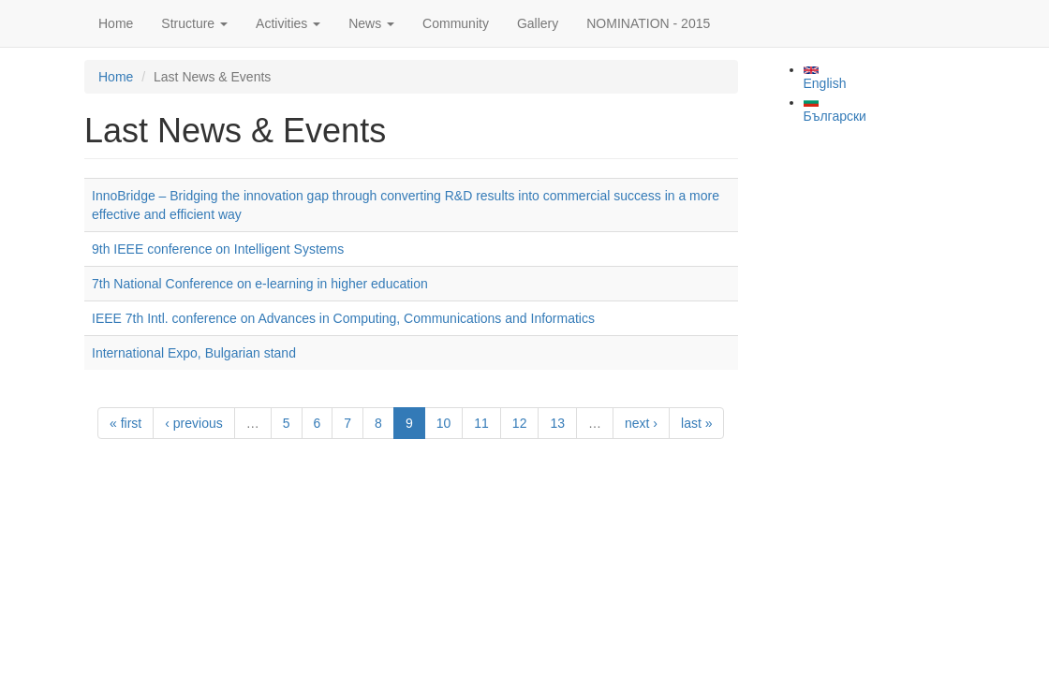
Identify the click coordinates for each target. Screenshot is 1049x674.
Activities (288, 23)
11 (481, 423)
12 (519, 423)
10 (443, 423)
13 (557, 423)
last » (696, 423)
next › (641, 423)
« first (125, 423)
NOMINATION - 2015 (648, 23)
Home (115, 23)
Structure (194, 23)
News (371, 23)
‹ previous (193, 423)
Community (455, 23)
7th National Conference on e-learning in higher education (260, 283)
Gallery (537, 23)
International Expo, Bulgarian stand (194, 352)
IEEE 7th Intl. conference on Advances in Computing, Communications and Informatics (343, 318)
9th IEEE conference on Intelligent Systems (218, 249)
